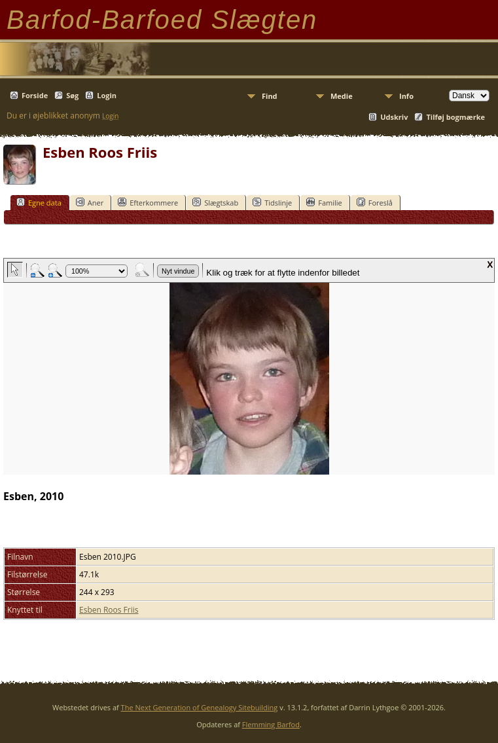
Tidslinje (272, 202)
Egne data (39, 202)
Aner (89, 202)
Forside (35, 95)
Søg (72, 95)
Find (269, 96)
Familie (324, 202)
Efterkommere (148, 202)
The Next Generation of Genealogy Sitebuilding (199, 707)
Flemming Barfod (271, 724)
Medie (341, 96)
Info (406, 96)
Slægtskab (215, 202)
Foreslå (375, 202)
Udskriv (394, 117)
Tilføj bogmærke (455, 117)
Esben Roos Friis (109, 609)
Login (106, 95)
